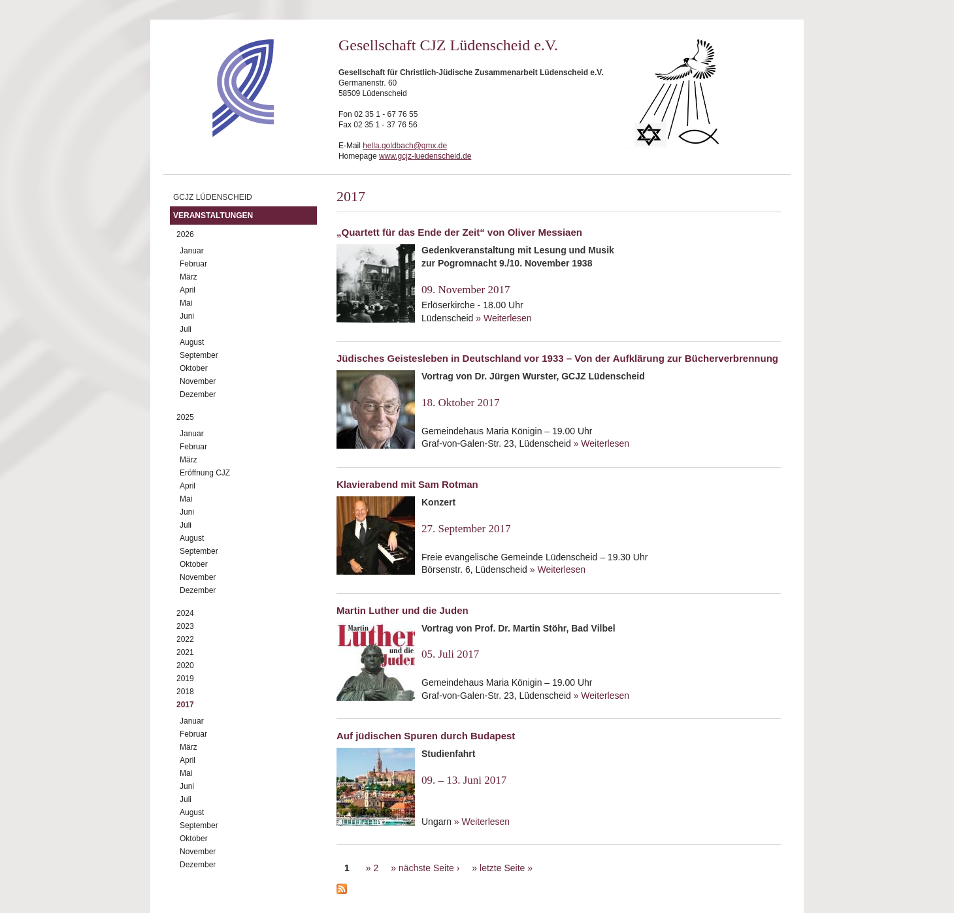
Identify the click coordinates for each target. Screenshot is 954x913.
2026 (185, 234)
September (199, 355)
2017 (185, 704)
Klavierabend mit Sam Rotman (407, 484)
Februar (193, 263)
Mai (186, 303)
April (187, 290)
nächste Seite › (429, 868)
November (198, 381)
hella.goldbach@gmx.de (405, 145)
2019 (185, 678)
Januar (192, 250)
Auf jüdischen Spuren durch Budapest (426, 735)
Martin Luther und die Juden (403, 610)
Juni (187, 316)
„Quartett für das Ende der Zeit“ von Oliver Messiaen (459, 232)
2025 (185, 417)
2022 (185, 639)
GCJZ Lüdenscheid (212, 197)
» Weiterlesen (503, 318)
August (192, 342)
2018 (185, 691)
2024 (185, 613)
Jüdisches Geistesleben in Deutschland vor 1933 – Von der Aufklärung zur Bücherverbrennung (557, 358)
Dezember (198, 394)
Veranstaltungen (213, 215)
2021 (185, 652)
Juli (185, 329)
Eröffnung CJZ (205, 472)
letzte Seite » (506, 868)
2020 (185, 665)
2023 (185, 626)
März (188, 276)
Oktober (194, 368)
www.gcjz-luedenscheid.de (425, 156)
